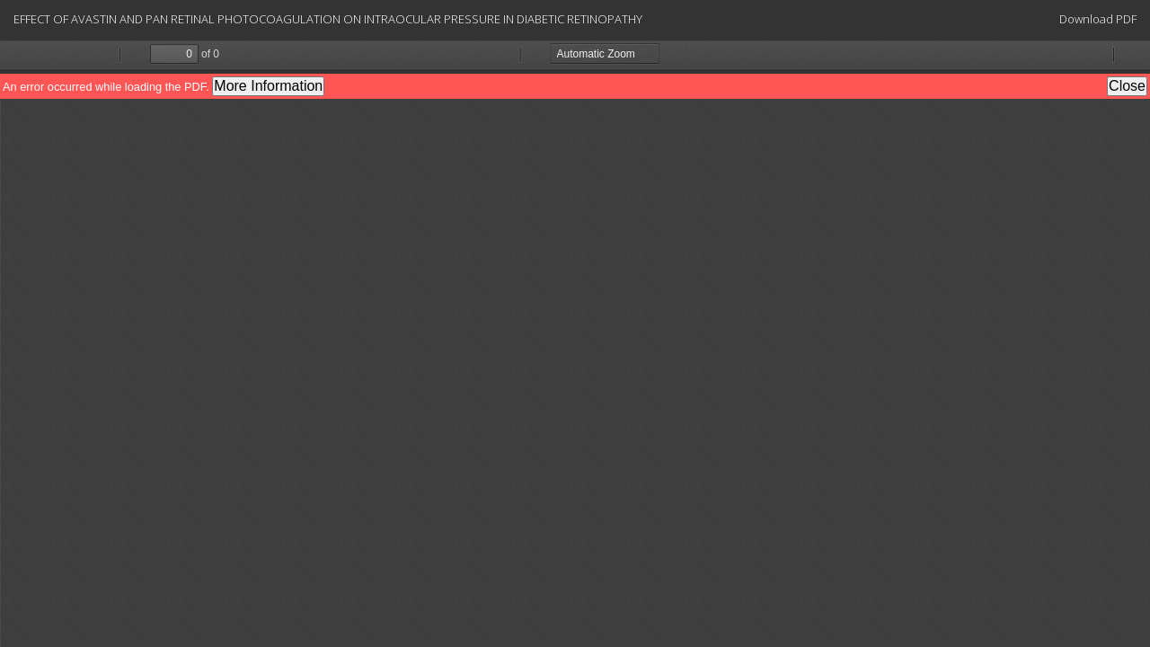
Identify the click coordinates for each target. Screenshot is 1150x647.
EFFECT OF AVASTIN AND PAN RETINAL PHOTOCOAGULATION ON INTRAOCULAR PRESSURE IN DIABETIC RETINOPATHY (327, 19)
